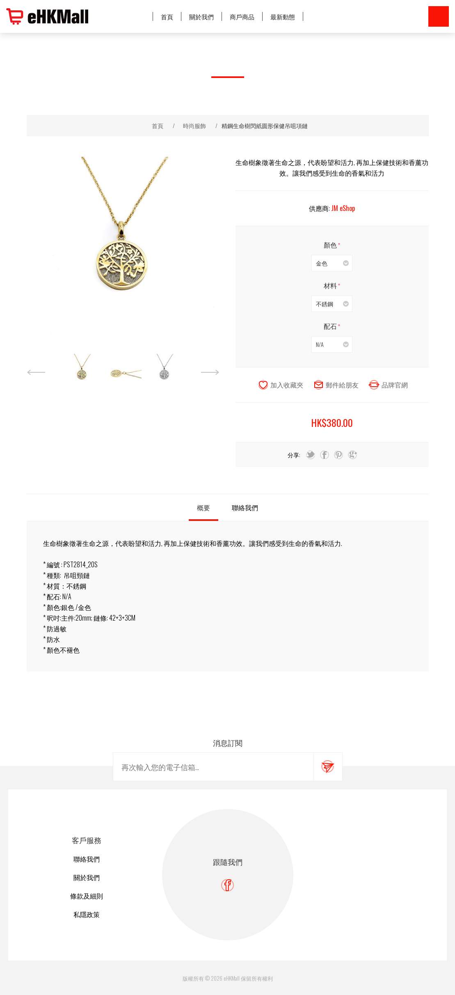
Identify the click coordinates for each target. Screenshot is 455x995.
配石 (331, 326)
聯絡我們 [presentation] (245, 507)
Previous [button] (36, 372)
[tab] (203, 507)
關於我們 (86, 877)
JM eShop (343, 208)
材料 (331, 285)
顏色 (331, 245)
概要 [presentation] (203, 507)
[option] (82, 372)
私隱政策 (86, 914)
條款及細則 (86, 896)
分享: (294, 454)
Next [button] (210, 372)
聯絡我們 (86, 859)
